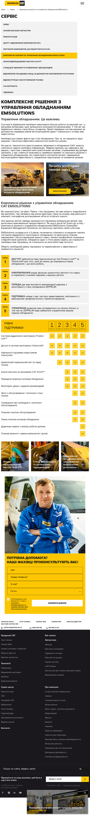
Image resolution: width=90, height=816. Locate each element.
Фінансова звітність (53, 762)
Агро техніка (24, 640)
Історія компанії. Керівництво (57, 710)
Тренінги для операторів (55, 754)
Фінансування (51, 723)
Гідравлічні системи (53, 672)
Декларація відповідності (56, 771)
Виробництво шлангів (54, 693)
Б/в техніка (50, 654)
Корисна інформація (53, 749)
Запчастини (50, 659)
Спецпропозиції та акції (55, 719)
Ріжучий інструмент (53, 676)
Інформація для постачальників (58, 767)
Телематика (6, 687)
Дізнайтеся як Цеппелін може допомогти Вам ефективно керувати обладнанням (20, 208)
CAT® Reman (50, 685)
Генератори (56, 640)
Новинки (49, 745)
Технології (6, 682)
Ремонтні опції (7, 710)
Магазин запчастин (9, 642)
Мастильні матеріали (54, 667)
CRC (3, 714)
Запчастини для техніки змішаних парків (63, 689)
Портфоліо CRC (7, 719)
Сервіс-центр (7, 706)
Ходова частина (52, 680)
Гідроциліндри (7, 732)
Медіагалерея (51, 732)
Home (3, 10)
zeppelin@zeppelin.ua (13, 646)
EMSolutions (6, 723)
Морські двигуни (74, 640)
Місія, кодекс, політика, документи (60, 727)
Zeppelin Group (7, 640)
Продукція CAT (8, 654)
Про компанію (51, 706)
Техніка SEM (41, 640)
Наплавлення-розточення (12, 736)
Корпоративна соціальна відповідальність (63, 758)
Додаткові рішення (9, 700)
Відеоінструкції (7, 741)
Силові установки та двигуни (13, 667)
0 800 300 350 (37, 646)
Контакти (5, 747)
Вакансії (48, 741)
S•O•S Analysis (7, 727)
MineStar (5, 695)
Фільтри (48, 663)
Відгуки (48, 736)
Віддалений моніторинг (11, 691)
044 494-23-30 (54, 646)
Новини (48, 714)
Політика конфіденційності (56, 775)
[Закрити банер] (85, 789)
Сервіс (12, 10)
